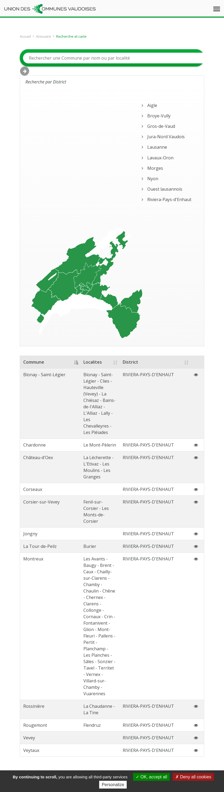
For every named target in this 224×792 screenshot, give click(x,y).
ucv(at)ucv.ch (99, 678)
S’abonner (176, 685)
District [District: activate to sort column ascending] (144, 362)
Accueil (25, 36)
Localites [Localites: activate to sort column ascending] (82, 362)
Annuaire (43, 36)
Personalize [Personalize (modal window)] (113, 784)
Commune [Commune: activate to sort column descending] (33, 362)
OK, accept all (151, 777)
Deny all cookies (193, 777)
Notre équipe (106, 723)
